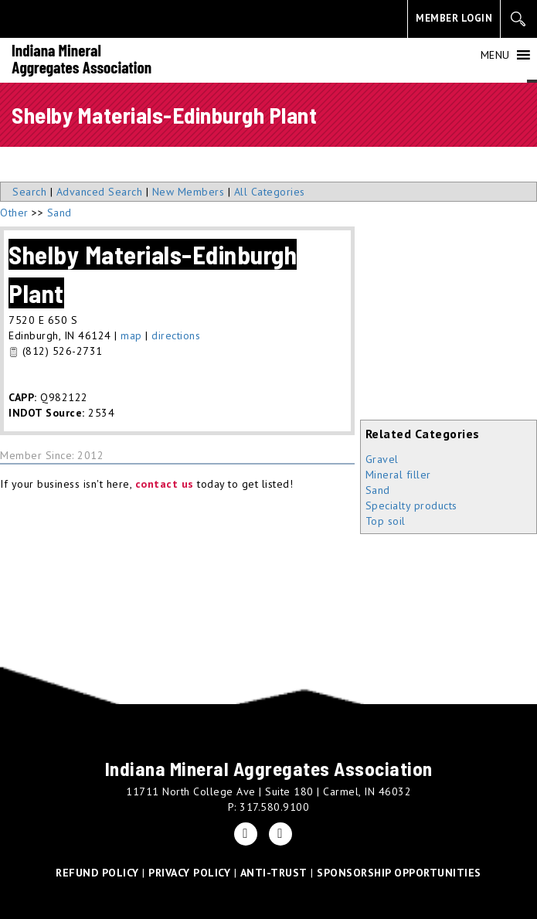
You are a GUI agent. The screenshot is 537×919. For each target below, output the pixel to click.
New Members (188, 192)
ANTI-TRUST (274, 873)
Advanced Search (99, 192)
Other (14, 213)
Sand (377, 490)
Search (29, 192)
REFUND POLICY (97, 873)
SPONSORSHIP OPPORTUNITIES (399, 873)
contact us (164, 484)
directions (175, 335)
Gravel (382, 459)
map (131, 335)
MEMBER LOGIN (454, 18)
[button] (495, 54)
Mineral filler (398, 475)
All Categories (269, 192)
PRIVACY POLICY (189, 873)
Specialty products (411, 505)
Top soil (385, 521)
